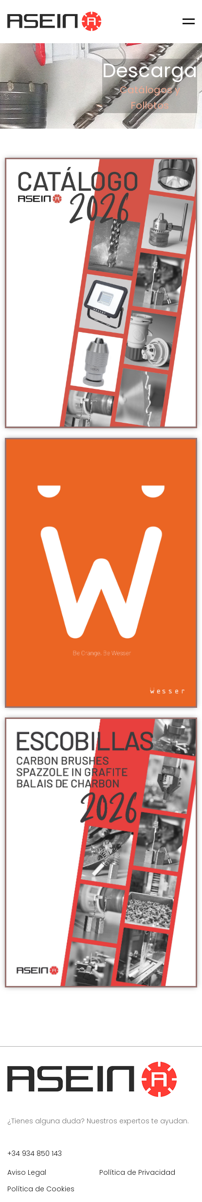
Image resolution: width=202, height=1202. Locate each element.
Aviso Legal (26, 1172)
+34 (14, 1153)
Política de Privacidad (137, 1172)
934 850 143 (42, 1153)
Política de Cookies (40, 1189)
